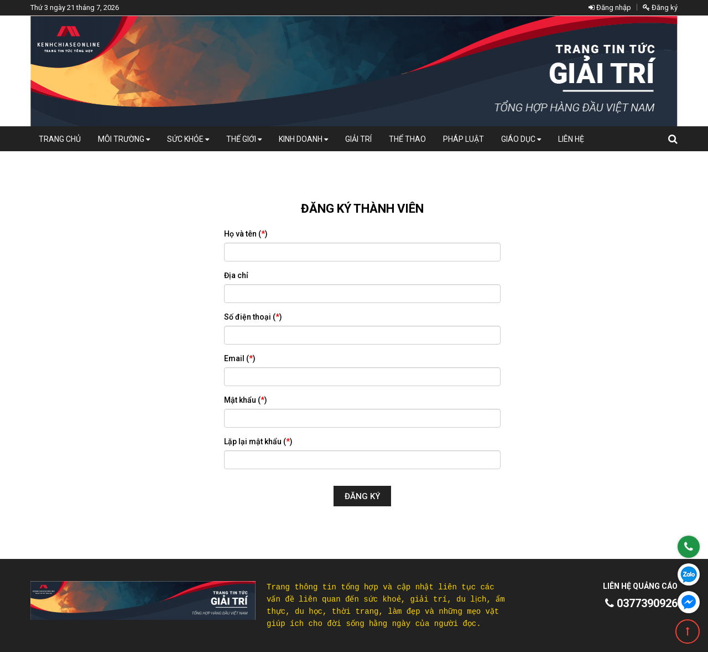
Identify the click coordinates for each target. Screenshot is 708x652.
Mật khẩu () (245, 400)
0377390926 (641, 603)
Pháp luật (463, 139)
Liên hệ (571, 139)
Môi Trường (124, 139)
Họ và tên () (246, 233)
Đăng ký (660, 7)
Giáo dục (521, 139)
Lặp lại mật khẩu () (258, 441)
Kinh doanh (303, 139)
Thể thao (407, 139)
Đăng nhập (610, 7)
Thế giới (244, 139)
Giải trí (358, 139)
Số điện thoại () (253, 316)
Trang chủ (60, 139)
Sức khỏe (188, 139)
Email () (240, 358)
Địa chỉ (236, 275)
